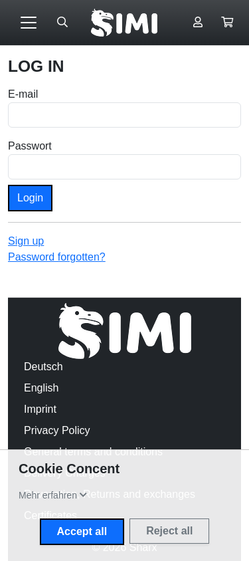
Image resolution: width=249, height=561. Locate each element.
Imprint (40, 409)
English (41, 387)
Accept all (82, 531)
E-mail (23, 94)
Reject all (169, 530)
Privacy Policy (57, 430)
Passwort (30, 146)
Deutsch (43, 366)
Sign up (26, 241)
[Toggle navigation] (28, 22)
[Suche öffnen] (62, 22)
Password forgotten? (57, 257)
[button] (227, 23)
